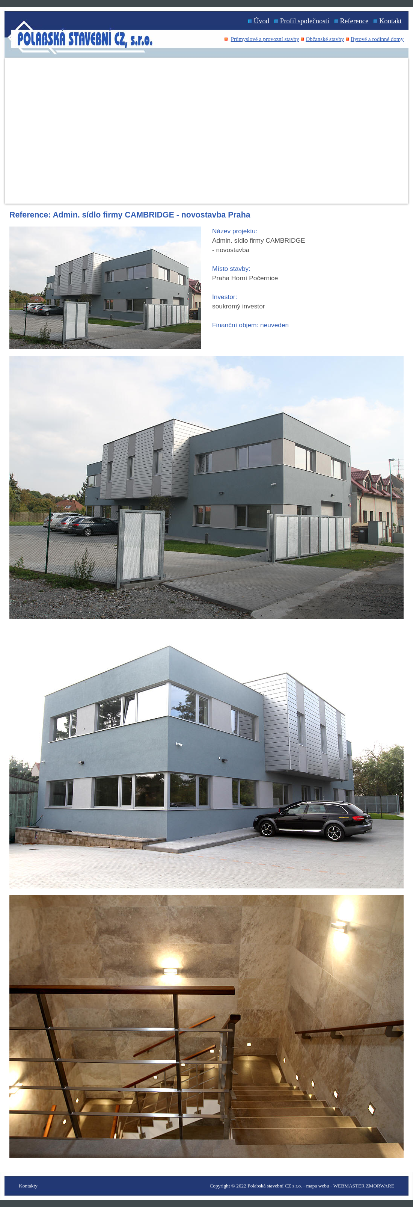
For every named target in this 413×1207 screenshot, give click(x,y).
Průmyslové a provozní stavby (265, 39)
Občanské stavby (325, 39)
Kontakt (390, 21)
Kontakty (28, 1186)
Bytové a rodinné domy (377, 39)
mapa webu (317, 1186)
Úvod (261, 21)
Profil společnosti (304, 21)
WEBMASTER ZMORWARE (363, 1186)
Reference (354, 21)
